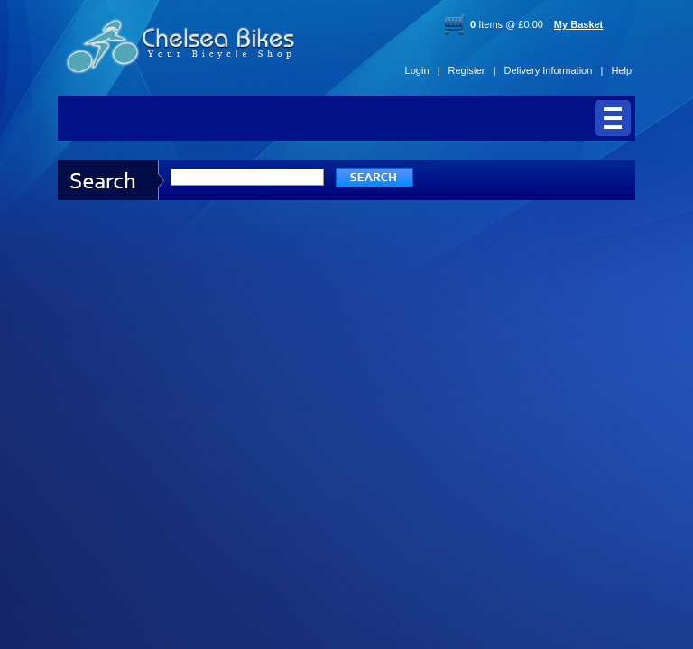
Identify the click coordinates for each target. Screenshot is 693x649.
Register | (472, 70)
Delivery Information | (554, 70)
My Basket (578, 24)
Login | (422, 70)
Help (621, 70)
